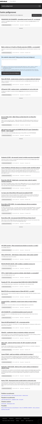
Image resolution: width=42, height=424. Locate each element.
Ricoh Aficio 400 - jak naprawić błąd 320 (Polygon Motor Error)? (18, 218)
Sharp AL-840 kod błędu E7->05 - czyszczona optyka (15, 322)
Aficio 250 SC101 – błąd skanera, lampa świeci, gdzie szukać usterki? (19, 254)
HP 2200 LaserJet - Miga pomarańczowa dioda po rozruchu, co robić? (19, 245)
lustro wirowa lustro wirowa (6, 395)
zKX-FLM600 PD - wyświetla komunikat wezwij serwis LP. (16, 312)
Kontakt (22, 420)
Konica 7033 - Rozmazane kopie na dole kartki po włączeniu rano (18, 380)
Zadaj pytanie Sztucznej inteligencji (11, 73)
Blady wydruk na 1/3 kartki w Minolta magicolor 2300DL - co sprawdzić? (20, 47)
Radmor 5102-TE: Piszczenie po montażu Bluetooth (10, 407)
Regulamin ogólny (27, 418)
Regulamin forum (18, 418)
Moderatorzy (11, 418)
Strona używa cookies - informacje (8, 420)
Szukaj (39, 6)
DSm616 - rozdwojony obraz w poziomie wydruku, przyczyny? (18, 332)
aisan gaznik (21, 399)
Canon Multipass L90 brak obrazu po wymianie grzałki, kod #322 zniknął (20, 167)
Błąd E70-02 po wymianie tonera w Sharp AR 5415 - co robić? (17, 291)
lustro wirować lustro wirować (17, 395)
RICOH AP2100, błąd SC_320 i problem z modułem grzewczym (18, 263)
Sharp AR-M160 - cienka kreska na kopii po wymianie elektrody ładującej (20, 79)
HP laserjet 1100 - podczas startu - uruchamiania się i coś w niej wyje (19, 89)
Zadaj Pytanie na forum (37, 15)
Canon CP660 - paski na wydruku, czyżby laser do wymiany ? (17, 354)
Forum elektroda (13, 1)
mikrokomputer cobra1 (11, 403)
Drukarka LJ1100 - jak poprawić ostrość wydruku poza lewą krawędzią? (20, 157)
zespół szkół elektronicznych (6, 399)
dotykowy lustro (25, 395)
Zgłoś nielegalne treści (29, 420)
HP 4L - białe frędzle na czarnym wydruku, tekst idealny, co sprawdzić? (20, 273)
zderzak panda (3, 403)
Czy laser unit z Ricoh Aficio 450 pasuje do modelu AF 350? (17, 192)
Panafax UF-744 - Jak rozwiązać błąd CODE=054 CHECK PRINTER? (19, 282)
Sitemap (17, 420)
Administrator (4, 418)
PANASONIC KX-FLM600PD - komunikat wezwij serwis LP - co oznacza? (20, 19)
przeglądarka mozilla (15, 399)
